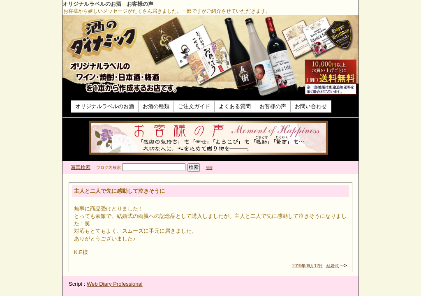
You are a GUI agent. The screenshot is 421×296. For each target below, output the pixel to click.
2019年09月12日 (307, 266)
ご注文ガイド (194, 106)
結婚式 (332, 266)
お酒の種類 (156, 106)
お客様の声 (272, 106)
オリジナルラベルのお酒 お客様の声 (107, 4)
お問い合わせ (311, 106)
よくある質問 (235, 106)
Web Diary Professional (115, 284)
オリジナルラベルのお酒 (104, 106)
